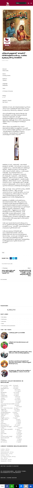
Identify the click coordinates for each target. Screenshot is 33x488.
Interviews (3, 321)
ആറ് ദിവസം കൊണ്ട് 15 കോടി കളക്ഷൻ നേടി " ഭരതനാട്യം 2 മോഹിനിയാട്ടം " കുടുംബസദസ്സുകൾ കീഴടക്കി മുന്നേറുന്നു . (20, 362)
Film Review (4, 319)
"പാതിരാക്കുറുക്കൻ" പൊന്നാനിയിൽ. (17, 332)
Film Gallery (4, 317)
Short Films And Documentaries (8, 325)
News (2, 323)
